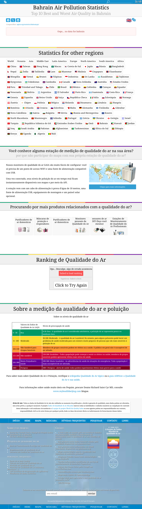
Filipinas (56, 76)
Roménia (13, 107)
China (11, 66)
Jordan (130, 123)
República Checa (77, 97)
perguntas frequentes (19, 456)
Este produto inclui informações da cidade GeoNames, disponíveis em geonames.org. (74, 447)
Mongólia (13, 76)
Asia (31, 61)
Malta (71, 107)
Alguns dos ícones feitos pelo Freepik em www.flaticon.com (74, 468)
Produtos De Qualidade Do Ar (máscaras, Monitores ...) (25, 468)
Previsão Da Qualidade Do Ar (22, 465)
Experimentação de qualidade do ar (25, 450)
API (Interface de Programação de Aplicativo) (29, 471)
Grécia (84, 118)
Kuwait (116, 123)
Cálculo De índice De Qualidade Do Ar (26, 463)
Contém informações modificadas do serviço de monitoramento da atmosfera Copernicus (76, 463)
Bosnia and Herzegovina (84, 112)
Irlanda (28, 107)
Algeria (40, 133)
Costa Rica (113, 92)
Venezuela (14, 92)
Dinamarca (84, 102)
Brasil (62, 87)
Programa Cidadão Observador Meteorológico (77, 456)
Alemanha (86, 107)
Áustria (12, 102)
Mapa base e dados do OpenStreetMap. (74, 475)
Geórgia (112, 118)
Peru (11, 87)
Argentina (44, 92)
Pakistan (43, 128)
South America (106, 61)
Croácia (42, 107)
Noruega (125, 97)
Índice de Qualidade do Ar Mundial (61, 406)
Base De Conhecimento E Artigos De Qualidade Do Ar (29, 447)
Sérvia (62, 112)
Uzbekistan (32, 81)
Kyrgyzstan (14, 81)
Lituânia (100, 102)
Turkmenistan (80, 128)
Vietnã (28, 76)
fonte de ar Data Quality (20, 461)
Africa (120, 61)
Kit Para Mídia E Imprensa (21, 436)
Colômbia (90, 87)
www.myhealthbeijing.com (67, 391)
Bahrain (102, 123)
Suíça (59, 97)
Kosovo (107, 112)
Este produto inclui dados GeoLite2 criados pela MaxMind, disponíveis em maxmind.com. (76, 442)
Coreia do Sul (73, 66)
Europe (73, 61)
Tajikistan (122, 76)
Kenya (12, 133)
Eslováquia (109, 97)
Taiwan (25, 66)
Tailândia (38, 71)
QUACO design (64, 483)
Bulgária (48, 112)
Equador (120, 87)
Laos (51, 71)
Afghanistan (60, 128)
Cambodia (49, 81)
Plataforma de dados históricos (23, 473)
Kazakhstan (105, 76)
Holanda (68, 102)
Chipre (26, 102)
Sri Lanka (88, 76)
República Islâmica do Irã (36, 123)
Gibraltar (118, 107)
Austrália (100, 81)
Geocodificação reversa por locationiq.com (76, 472)
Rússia (101, 66)
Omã (89, 123)
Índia (24, 71)
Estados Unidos (119, 81)
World (10, 61)
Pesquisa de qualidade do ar (23, 441)
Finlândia (102, 107)
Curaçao (105, 87)
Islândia (55, 118)
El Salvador (62, 92)
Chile (50, 87)
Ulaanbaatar (114, 71)
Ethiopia (117, 128)
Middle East (43, 61)
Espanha (27, 97)
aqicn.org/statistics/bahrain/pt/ (28, 24)
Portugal (70, 118)
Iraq (11, 128)
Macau (56, 66)
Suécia (34, 112)
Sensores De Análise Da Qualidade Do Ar (27, 452)
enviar (91, 493)
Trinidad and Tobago (31, 87)
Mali (52, 133)
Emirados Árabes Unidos (68, 123)
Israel (126, 118)
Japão (88, 66)
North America (88, 61)
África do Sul (100, 128)
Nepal (11, 71)
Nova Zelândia (82, 81)
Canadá (64, 81)
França (128, 92)
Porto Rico (79, 92)
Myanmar (65, 71)
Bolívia (29, 92)
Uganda (25, 133)
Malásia (80, 71)
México (75, 87)
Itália (94, 97)
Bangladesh (116, 66)
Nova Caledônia (16, 112)
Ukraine (98, 118)
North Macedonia (17, 118)
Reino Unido (44, 97)
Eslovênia (57, 107)
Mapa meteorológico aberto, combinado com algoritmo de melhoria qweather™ (75, 452)
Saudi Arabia (26, 128)
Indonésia (71, 76)
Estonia (12, 97)
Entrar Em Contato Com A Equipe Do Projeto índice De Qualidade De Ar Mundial (30, 433)
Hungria (115, 102)
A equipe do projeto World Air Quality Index (68, 408)
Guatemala (96, 92)
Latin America (59, 61)
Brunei (41, 76)
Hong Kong (41, 66)
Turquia (12, 123)
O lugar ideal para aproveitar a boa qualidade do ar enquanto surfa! (78, 479)
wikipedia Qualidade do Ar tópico (87, 375)
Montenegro (39, 118)
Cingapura (96, 71)
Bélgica (53, 102)
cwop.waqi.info (62, 458)
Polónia (39, 102)
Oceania (21, 61)
